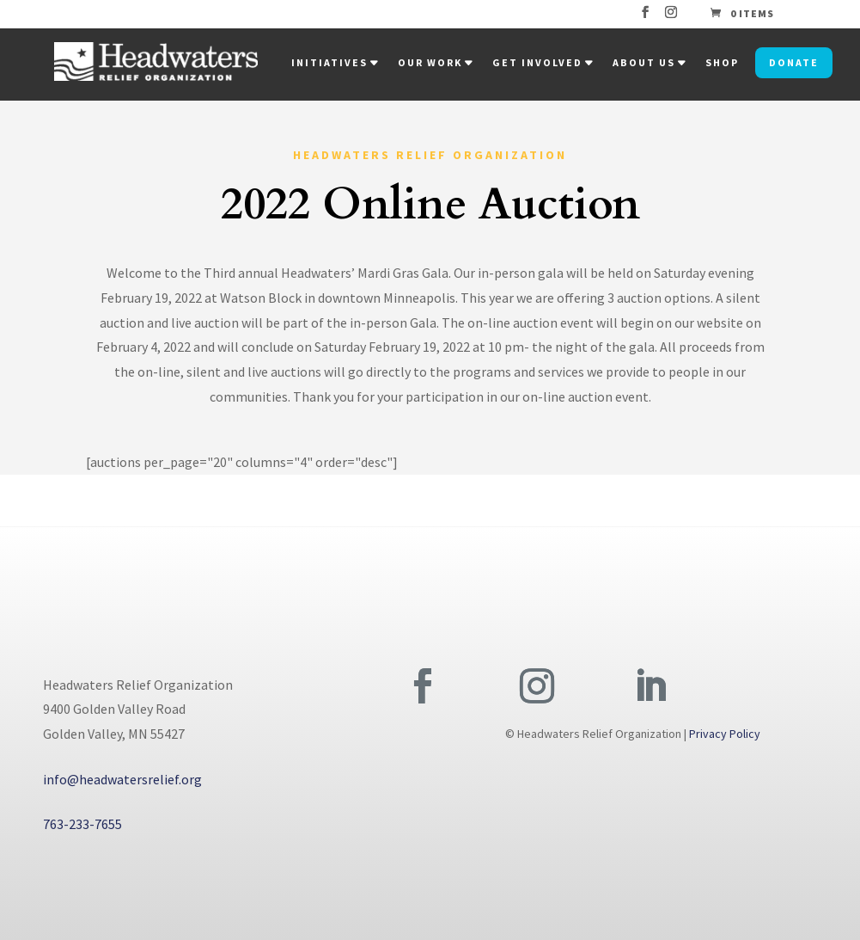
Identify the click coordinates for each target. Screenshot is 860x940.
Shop (722, 62)
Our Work (430, 62)
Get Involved (537, 62)
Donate (794, 62)
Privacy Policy (724, 733)
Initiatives (329, 62)
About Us (644, 62)
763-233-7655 (82, 823)
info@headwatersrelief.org (122, 779)
